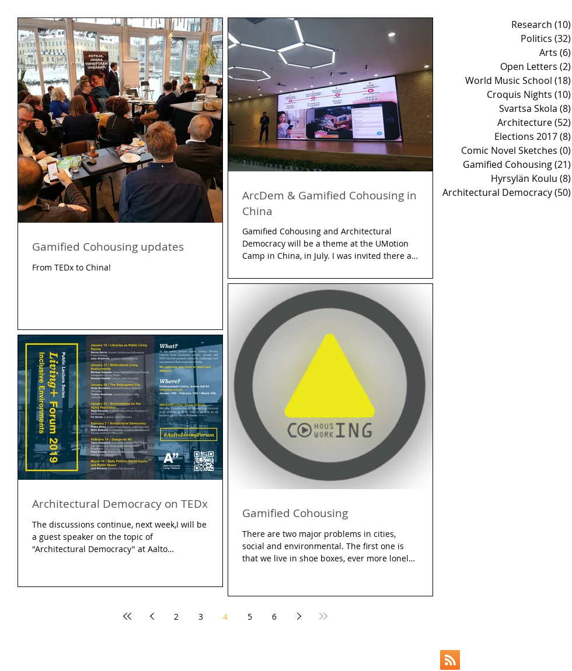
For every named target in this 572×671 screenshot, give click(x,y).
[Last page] (323, 616)
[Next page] (298, 616)
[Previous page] (151, 616)
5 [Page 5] (249, 616)
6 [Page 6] (274, 616)
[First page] (127, 616)
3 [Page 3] (200, 616)
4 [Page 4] (225, 616)
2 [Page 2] (176, 616)
